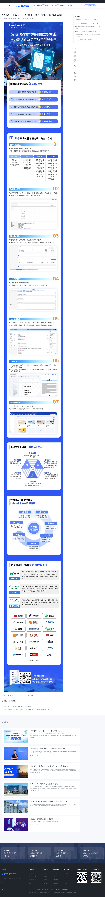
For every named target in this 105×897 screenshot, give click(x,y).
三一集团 (56, 873)
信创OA (30, 883)
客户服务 (62, 5)
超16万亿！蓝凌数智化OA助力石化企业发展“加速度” (88, 27)
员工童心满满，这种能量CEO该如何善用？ (20, 706)
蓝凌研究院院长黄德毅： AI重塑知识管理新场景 (88, 23)
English (8, 889)
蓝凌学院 (45, 889)
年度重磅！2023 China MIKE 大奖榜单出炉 (87, 20)
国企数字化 (66, 873)
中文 (2, 889)
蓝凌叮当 (39, 889)
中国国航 (56, 883)
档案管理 (66, 879)
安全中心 (31, 892)
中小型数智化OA (32, 879)
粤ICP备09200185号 (71, 892)
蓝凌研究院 (52, 889)
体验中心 (54, 5)
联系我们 (45, 876)
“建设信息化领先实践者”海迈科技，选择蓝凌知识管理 (88, 35)
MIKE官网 (58, 889)
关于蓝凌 (70, 5)
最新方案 (66, 869)
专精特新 (66, 876)
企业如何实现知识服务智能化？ (84, 40)
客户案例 (47, 5)
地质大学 (56, 879)
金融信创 (66, 883)
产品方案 (39, 5)
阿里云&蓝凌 (65, 889)
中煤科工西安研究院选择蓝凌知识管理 (86, 31)
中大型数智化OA (32, 876)
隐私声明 (35, 892)
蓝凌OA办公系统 (11, 19)
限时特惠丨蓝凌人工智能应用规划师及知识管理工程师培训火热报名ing (28, 709)
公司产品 (31, 869)
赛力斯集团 (56, 876)
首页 (34, 5)
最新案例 (56, 869)
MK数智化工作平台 (33, 873)
